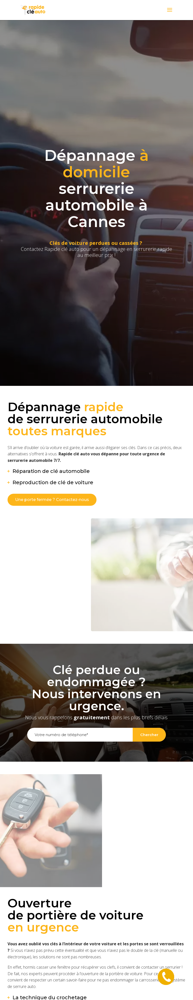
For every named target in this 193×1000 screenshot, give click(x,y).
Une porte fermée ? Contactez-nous (52, 499)
